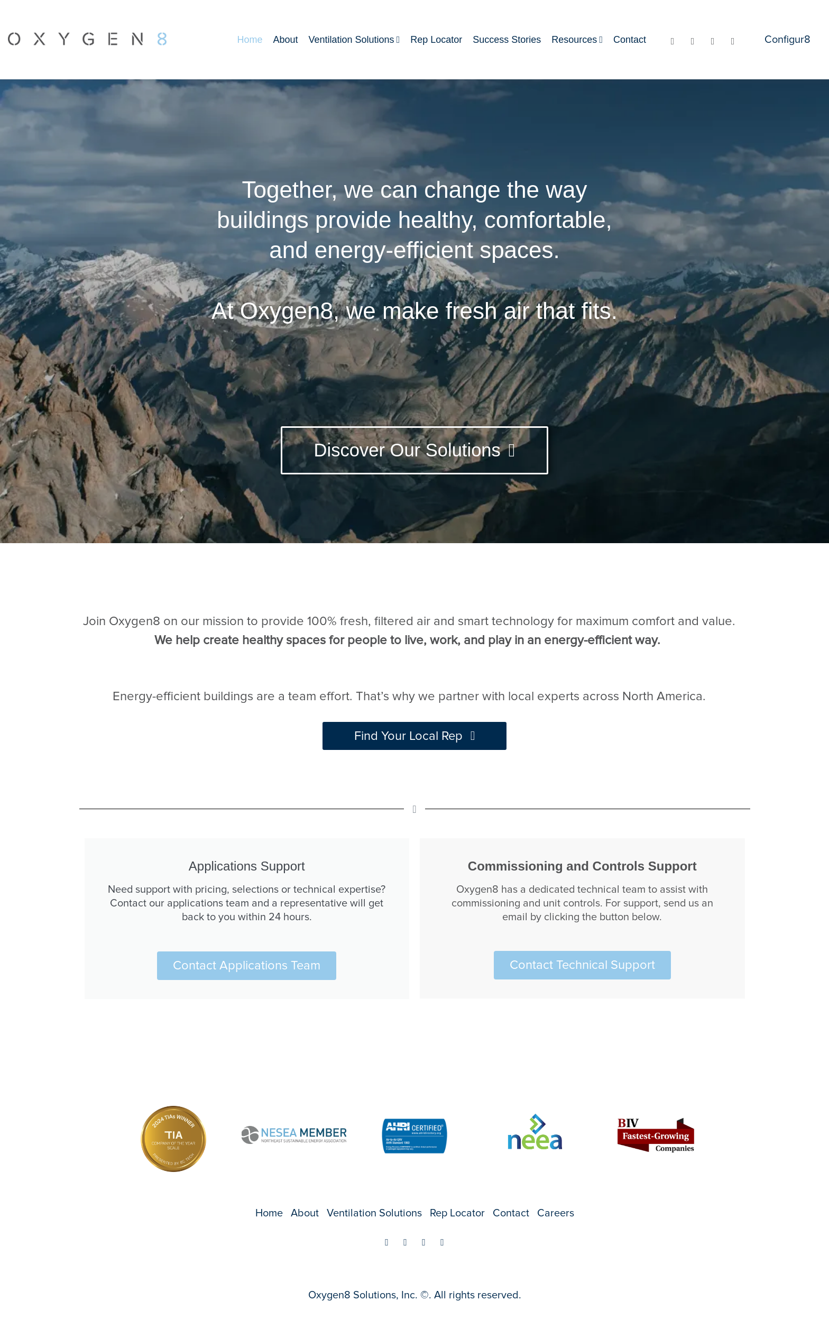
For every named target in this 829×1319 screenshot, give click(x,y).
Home (249, 39)
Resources (574, 39)
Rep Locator (436, 39)
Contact (629, 39)
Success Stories (507, 39)
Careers (555, 1213)
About (285, 39)
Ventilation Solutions (351, 39)
